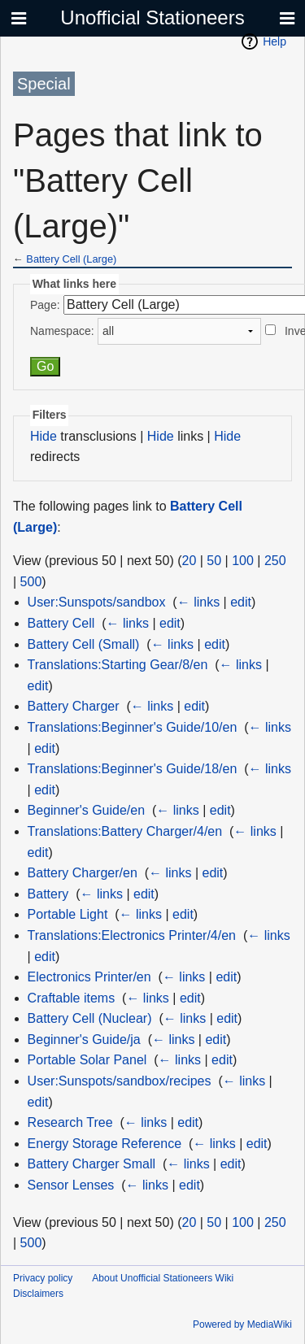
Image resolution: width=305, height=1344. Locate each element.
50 (214, 561)
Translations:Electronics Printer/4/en (132, 935)
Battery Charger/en (82, 873)
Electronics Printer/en (89, 977)
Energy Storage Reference (104, 1143)
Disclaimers (38, 1293)
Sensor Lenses (71, 1185)
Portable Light (68, 914)
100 (243, 561)
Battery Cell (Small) (84, 644)
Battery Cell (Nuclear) (90, 1018)
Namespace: (62, 330)
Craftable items (71, 998)
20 (189, 561)
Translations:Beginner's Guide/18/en (132, 769)
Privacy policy (42, 1278)
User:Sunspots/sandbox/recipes (119, 1081)
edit (240, 602)
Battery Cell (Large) (71, 259)
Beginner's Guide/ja (84, 1039)
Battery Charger (74, 706)
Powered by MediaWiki (242, 1324)
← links (198, 602)
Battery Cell (61, 623)
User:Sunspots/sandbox (97, 602)
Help (274, 41)
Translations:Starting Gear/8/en (118, 665)
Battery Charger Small (91, 1164)
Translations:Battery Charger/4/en (125, 831)
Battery (48, 894)
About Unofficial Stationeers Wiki (162, 1278)
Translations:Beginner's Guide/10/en (132, 727)
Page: (45, 304)
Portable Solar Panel (87, 1060)
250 (275, 561)
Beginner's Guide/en (86, 810)
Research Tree (70, 1122)
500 (31, 582)
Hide (43, 436)
